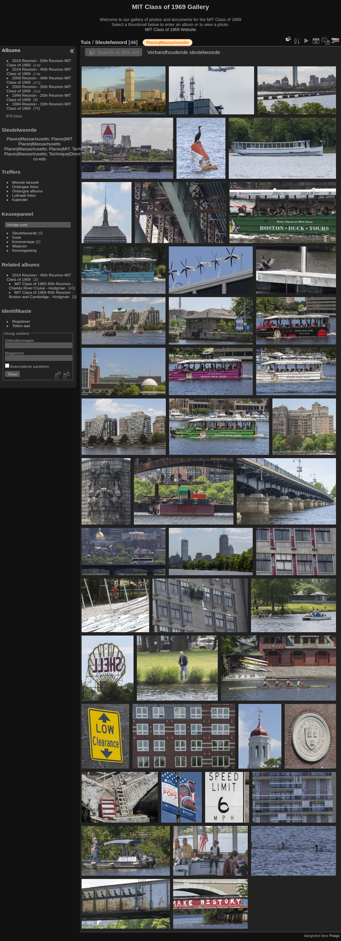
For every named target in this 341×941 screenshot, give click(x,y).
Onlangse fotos (25, 186)
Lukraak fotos (24, 195)
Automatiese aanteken (27, 366)
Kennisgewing (24, 250)
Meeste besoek (25, 182)
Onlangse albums (27, 191)
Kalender (20, 199)
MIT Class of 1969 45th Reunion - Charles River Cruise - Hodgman (41, 285)
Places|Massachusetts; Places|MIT (40, 138)
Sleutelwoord (111, 42)
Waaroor (19, 246)
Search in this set (118, 52)
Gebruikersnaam (19, 340)
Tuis (86, 42)
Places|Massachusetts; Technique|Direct (42, 153)
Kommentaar (23, 241)
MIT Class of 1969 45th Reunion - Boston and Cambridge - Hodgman (41, 294)
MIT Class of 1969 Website (170, 29)
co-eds (39, 158)
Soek (16, 237)
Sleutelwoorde (24, 233)
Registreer (21, 321)
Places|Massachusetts (39, 143)
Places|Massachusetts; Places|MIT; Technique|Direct (54, 148)
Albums (11, 50)
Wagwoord (14, 353)
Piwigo (334, 936)
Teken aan (21, 325)
